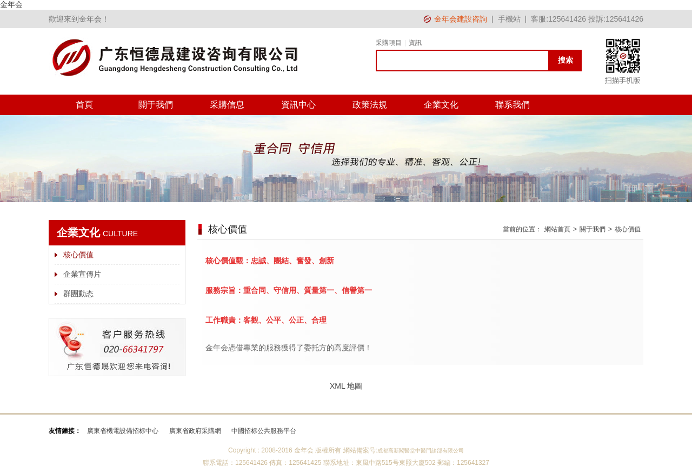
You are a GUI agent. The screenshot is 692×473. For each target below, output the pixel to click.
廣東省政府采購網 (195, 431)
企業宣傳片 (82, 274)
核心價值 (78, 254)
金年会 (11, 4)
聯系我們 (512, 104)
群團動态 (78, 293)
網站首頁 (557, 229)
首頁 (84, 104)
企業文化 (441, 104)
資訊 (415, 42)
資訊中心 (298, 104)
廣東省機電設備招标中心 (122, 431)
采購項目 (389, 42)
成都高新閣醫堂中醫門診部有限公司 (420, 451)
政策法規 (369, 104)
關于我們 (155, 104)
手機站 (509, 19)
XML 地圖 (346, 386)
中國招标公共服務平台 (263, 431)
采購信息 (227, 104)
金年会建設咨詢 (460, 19)
